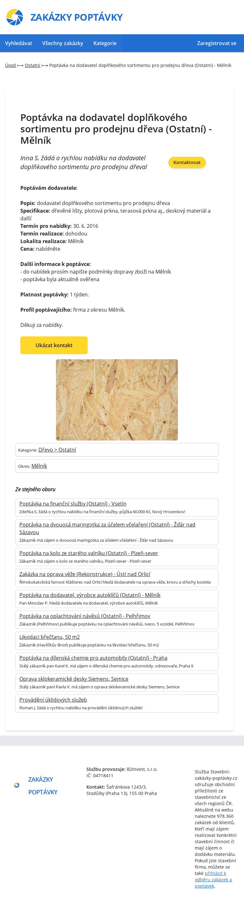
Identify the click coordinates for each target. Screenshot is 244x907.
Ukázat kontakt (54, 345)
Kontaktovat (187, 162)
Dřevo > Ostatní (57, 449)
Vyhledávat (18, 43)
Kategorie (105, 43)
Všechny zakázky (62, 43)
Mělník (39, 465)
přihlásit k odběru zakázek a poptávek (213, 879)
